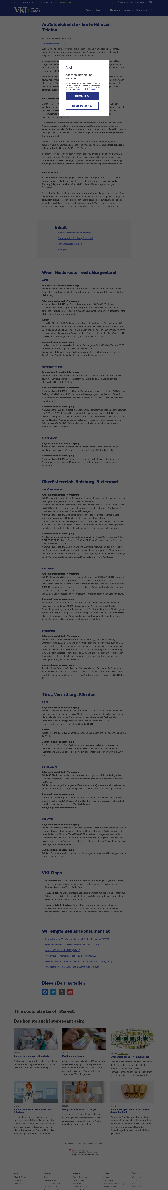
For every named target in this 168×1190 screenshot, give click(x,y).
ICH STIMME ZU (82, 96)
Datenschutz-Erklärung (85, 89)
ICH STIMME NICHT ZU (82, 106)
